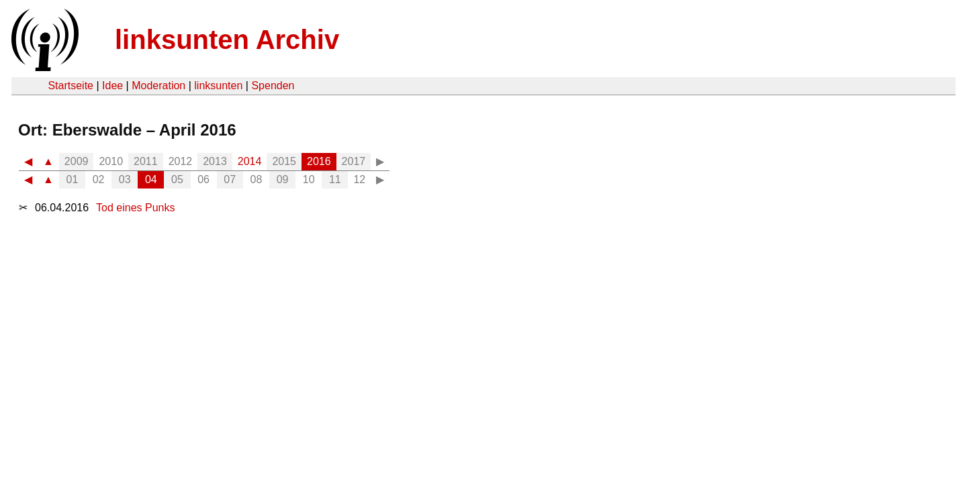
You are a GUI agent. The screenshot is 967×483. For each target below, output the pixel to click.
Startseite (70, 85)
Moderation (158, 85)
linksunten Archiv (227, 39)
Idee (112, 85)
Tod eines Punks (135, 207)
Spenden (272, 85)
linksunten (218, 85)
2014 (250, 161)
